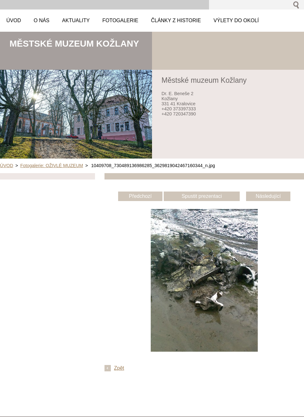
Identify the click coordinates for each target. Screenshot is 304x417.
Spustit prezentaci (201, 196)
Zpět (119, 368)
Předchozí (140, 196)
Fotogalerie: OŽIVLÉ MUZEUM (51, 165)
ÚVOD (6, 165)
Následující (268, 196)
